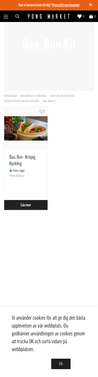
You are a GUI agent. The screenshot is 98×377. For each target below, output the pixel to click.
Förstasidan (10, 96)
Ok (61, 364)
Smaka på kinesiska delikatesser (21, 101)
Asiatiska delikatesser (62, 96)
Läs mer (26, 205)
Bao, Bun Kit (49, 101)
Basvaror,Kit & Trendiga (33, 96)
